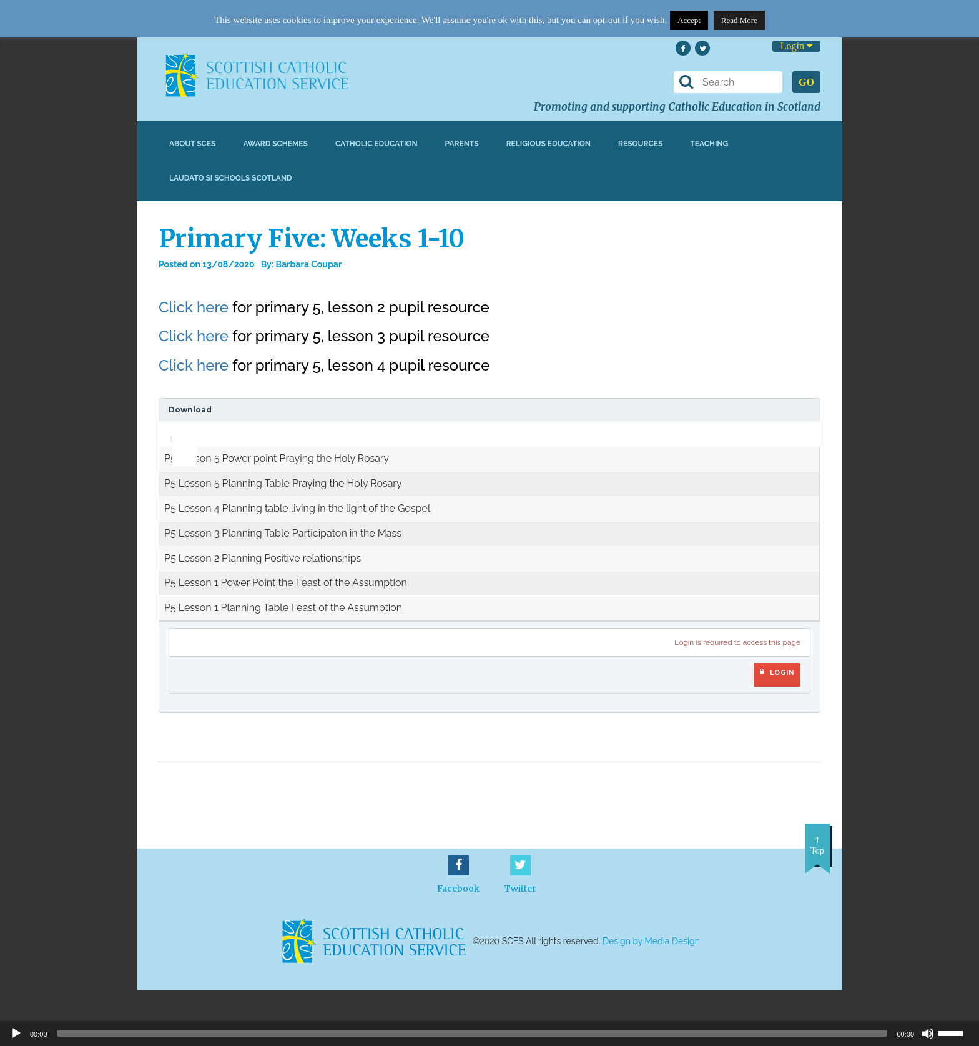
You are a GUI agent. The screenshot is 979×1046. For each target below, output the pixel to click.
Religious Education (548, 143)
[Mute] (928, 1033)
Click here (194, 307)
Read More (739, 20)
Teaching (709, 143)
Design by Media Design (651, 941)
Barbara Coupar (309, 264)
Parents (462, 143)
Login (796, 46)
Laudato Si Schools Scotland (230, 178)
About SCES (192, 143)
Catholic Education (376, 143)
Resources (640, 143)
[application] (178, 433)
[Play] (16, 1033)
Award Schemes (275, 143)
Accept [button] (689, 20)
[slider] (180, 430)
